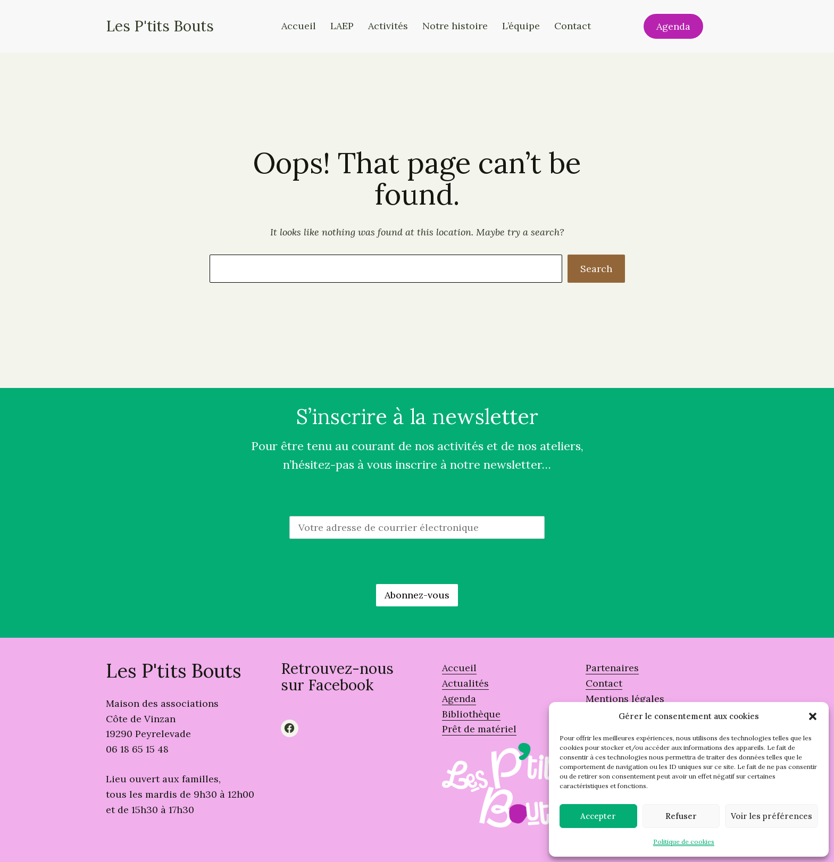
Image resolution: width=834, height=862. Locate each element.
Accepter (598, 816)
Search (596, 269)
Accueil (459, 668)
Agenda (673, 26)
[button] (812, 716)
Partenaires (612, 668)
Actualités (465, 683)
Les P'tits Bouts (160, 26)
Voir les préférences (771, 816)
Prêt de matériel (479, 729)
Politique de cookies (683, 842)
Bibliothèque (471, 714)
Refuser (681, 816)
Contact (604, 683)
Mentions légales (625, 698)
